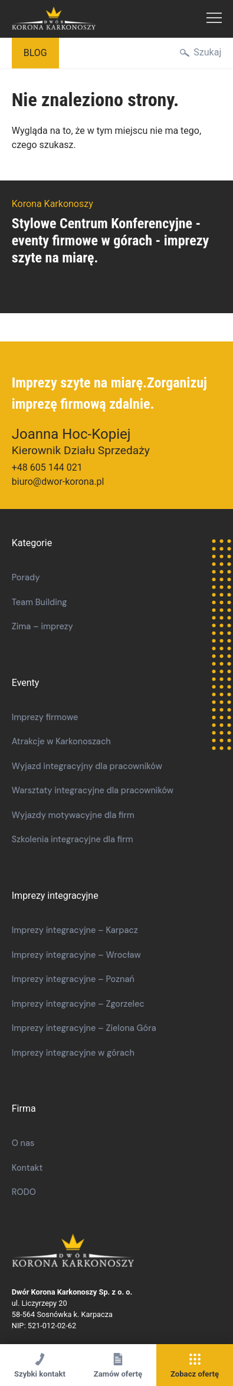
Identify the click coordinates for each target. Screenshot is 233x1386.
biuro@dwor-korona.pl (58, 481)
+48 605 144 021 (47, 467)
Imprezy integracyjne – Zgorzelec (78, 1004)
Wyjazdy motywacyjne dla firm (73, 815)
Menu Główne (214, 19)
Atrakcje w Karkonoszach (61, 741)
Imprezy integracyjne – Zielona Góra (84, 1028)
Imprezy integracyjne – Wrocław (76, 955)
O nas (23, 1143)
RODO (24, 1192)
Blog (35, 52)
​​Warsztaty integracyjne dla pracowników (92, 790)
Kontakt (27, 1167)
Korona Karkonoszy (110, 1251)
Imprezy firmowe (45, 717)
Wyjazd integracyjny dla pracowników (87, 766)
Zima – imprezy (42, 626)
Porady (26, 577)
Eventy (26, 682)
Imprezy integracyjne (55, 895)
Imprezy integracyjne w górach (73, 1052)
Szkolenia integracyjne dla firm (72, 839)
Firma (24, 1108)
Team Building (39, 602)
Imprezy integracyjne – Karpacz (75, 930)
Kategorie (32, 543)
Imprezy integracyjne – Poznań (73, 979)
